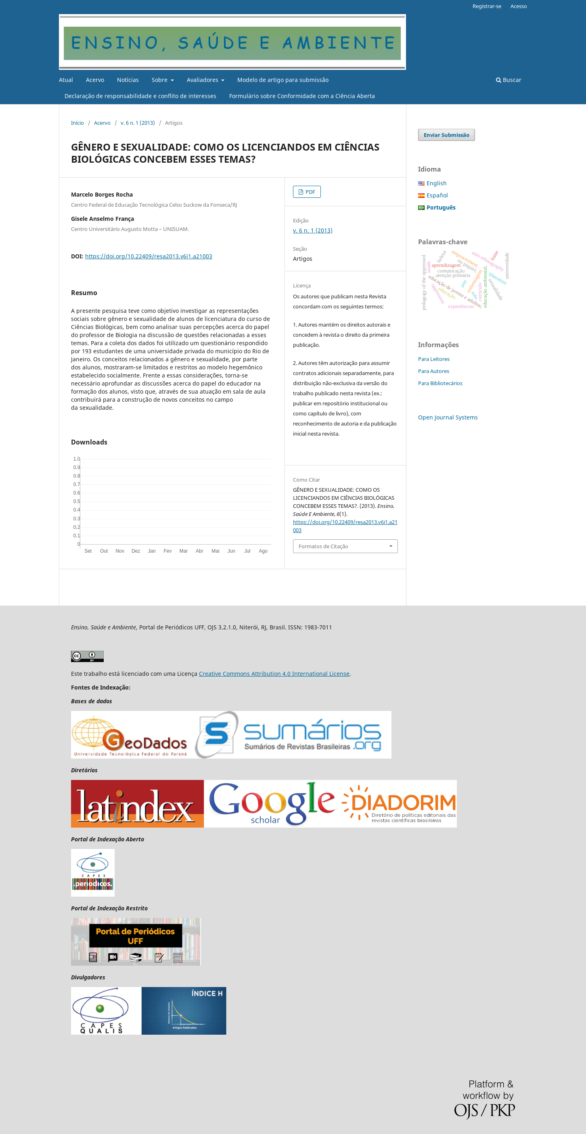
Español (437, 195)
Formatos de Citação (323, 546)
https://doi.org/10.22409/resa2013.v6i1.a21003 (148, 256)
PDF (309, 191)
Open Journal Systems (448, 417)
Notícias (128, 80)
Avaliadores (203, 80)
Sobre (160, 80)
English (437, 183)
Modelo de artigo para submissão (283, 80)
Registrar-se (487, 6)
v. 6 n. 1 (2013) (138, 122)
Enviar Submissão (446, 134)
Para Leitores (434, 359)
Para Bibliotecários (440, 383)
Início (77, 122)
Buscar (508, 80)
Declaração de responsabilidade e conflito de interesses (140, 96)
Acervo (95, 80)
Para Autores (433, 371)
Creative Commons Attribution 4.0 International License (274, 673)
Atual (66, 80)
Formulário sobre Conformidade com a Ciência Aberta (302, 96)
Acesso (519, 6)
